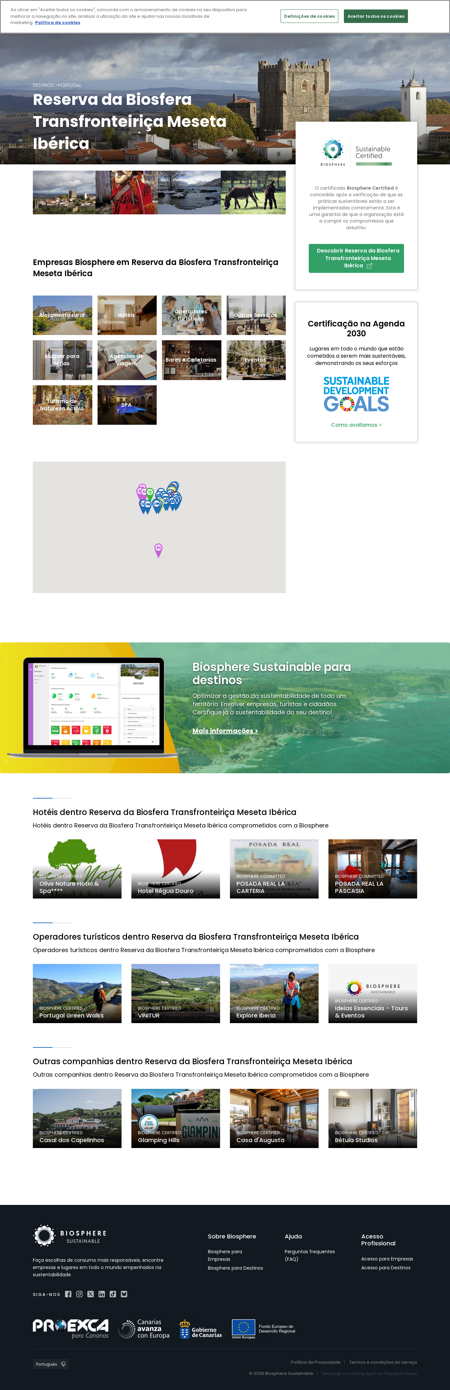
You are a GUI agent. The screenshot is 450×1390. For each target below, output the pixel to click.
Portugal (69, 85)
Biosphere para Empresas (225, 1255)
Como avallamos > (356, 425)
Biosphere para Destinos (235, 1268)
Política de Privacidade (316, 1362)
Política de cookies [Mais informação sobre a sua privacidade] (57, 22)
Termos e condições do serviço (383, 1362)
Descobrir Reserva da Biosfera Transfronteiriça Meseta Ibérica (358, 258)
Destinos (43, 85)
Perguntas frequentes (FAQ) (310, 1255)
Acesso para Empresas (387, 1259)
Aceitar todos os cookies (376, 16)
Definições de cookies (309, 16)
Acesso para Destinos (386, 1267)
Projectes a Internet (400, 1373)
